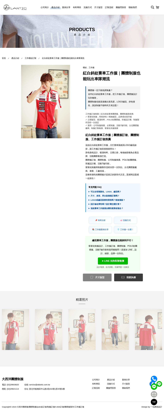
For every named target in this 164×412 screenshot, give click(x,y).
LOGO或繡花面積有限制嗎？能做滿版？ (108, 200)
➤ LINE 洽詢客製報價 (113, 261)
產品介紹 (15, 58)
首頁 (4, 58)
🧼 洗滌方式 (125, 220)
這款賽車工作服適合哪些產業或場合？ (107, 208)
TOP (154, 402)
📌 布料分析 (100, 220)
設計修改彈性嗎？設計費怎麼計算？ (106, 204)
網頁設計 (158, 407)
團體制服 (33, 407)
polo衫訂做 (42, 407)
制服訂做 (51, 407)
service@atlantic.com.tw (39, 385)
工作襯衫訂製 (30, 58)
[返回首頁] (15, 7)
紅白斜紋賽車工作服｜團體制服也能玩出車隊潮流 (63, 58)
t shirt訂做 (59, 407)
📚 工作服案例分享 (100, 229)
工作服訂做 (79, 407)
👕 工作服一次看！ (125, 229)
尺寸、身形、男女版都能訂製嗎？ (105, 196)
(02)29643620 (13, 385)
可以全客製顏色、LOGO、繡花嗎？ (106, 192)
